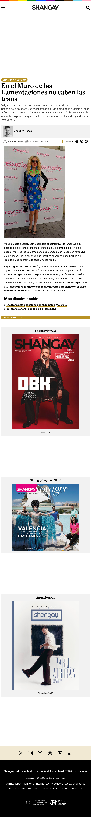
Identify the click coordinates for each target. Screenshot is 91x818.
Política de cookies (44, 788)
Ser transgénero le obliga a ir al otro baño (31, 308)
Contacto (29, 784)
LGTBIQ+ (21, 80)
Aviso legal (57, 784)
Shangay (8, 80)
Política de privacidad (20, 788)
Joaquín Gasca (23, 131)
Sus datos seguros (75, 784)
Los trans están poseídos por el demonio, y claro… (36, 305)
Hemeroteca (42, 784)
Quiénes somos (14, 784)
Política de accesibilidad (69, 788)
